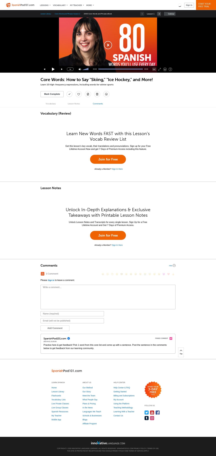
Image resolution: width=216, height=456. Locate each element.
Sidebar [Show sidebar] (171, 14)
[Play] (53, 69)
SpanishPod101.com (125, 448)
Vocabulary (59, 5)
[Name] (72, 313)
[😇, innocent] (149, 274)
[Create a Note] (88, 94)
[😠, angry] (126, 274)
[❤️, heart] (168, 274)
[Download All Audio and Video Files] (106, 94)
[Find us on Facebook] (158, 412)
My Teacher (76, 5)
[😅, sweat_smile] (135, 274)
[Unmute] (80, 69)
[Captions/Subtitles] (154, 69)
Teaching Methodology (123, 408)
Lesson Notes (74, 104)
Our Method (88, 388)
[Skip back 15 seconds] (44, 69)
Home (54, 388)
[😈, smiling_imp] (163, 274)
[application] (107, 45)
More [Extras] (89, 5)
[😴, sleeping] (154, 274)
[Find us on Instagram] (152, 418)
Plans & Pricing (89, 404)
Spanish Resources (60, 412)
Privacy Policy (139, 448)
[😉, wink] (140, 274)
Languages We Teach (92, 412)
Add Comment (54, 328)
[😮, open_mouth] (159, 274)
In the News (88, 408)
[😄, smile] (103, 274)
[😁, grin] (112, 274)
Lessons (44, 5)
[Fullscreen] (159, 69)
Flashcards (56, 396)
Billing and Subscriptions (124, 396)
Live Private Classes (60, 404)
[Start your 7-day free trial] (153, 389)
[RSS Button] (42, 274)
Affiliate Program (90, 424)
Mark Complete (52, 94)
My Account (118, 400)
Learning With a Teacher (124, 412)
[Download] (165, 69)
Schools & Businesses (92, 416)
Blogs (85, 420)
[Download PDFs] (97, 94)
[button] (180, 5)
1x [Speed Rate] (70, 69)
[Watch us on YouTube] (152, 412)
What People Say (90, 400)
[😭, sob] (145, 274)
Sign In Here (117, 169)
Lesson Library (45, 14)
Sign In (189, 5)
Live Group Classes (60, 408)
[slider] (85, 69)
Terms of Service (136, 451)
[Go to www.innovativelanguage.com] (108, 442)
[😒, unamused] (117, 274)
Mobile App (56, 420)
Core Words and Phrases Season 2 (67, 14)
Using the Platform (121, 404)
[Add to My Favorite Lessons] (79, 94)
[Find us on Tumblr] (147, 418)
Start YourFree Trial (206, 5)
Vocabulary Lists (59, 400)
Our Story (87, 392)
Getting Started (120, 392)
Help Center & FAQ (122, 388)
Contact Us (118, 416)
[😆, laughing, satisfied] (131, 274)
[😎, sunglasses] (121, 274)
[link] (159, 14)
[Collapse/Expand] (107, 265)
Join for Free (108, 159)
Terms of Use (153, 448)
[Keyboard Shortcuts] (170, 69)
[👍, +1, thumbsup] (173, 274)
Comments (98, 104)
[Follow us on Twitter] (147, 412)
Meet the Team (89, 396)
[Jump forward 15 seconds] (62, 69)
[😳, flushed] (107, 274)
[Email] (72, 320)
